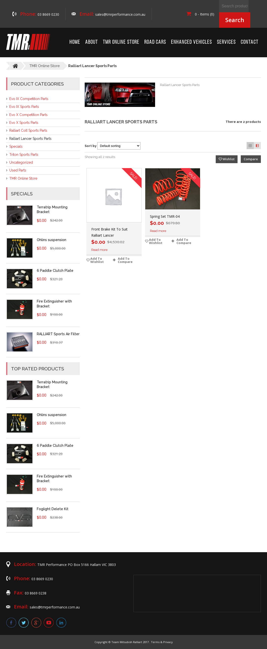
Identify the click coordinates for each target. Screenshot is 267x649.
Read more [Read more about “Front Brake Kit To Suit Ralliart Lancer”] (99, 250)
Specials (16, 146)
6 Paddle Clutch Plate (55, 271)
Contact (249, 42)
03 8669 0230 (48, 14)
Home (74, 42)
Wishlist (229, 159)
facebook (11, 623)
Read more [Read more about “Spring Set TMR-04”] (158, 231)
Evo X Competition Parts (28, 115)
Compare (251, 159)
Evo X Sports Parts (23, 123)
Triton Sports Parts (23, 155)
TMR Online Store (121, 42)
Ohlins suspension (51, 240)
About (91, 42)
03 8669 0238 (35, 593)
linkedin (61, 623)
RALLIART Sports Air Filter (58, 334)
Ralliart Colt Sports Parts (28, 130)
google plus (36, 623)
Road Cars (155, 42)
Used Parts (17, 170)
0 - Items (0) (200, 14)
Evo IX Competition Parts (28, 99)
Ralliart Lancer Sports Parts (30, 139)
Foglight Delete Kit (52, 509)
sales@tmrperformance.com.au (120, 14)
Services (226, 42)
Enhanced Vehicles (191, 42)
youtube (49, 623)
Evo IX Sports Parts (24, 107)
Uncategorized (21, 162)
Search (234, 20)
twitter (24, 623)
